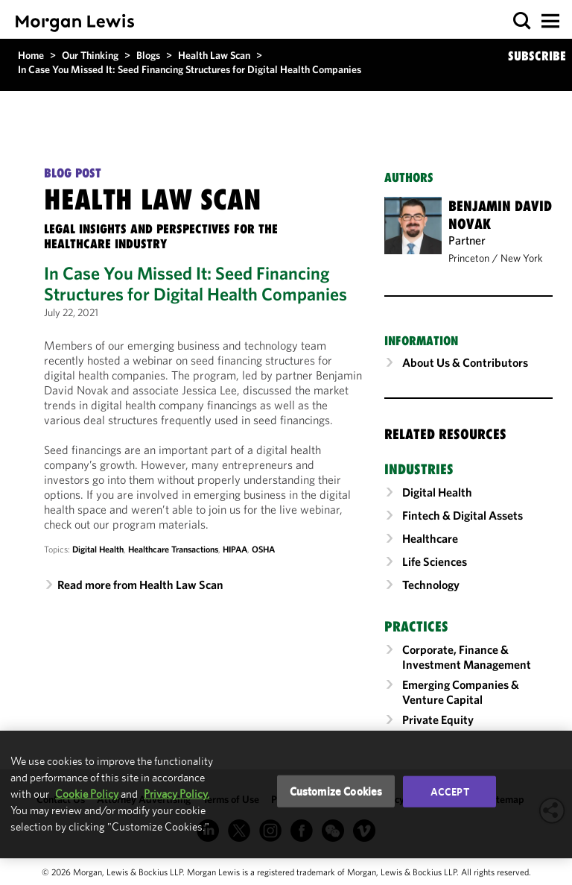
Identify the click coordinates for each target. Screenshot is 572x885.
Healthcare (430, 538)
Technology (431, 584)
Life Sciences (434, 561)
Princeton (468, 258)
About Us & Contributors (465, 362)
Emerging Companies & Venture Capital (460, 692)
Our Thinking (90, 55)
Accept (449, 791)
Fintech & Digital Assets (462, 515)
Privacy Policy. (176, 794)
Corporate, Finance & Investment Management (466, 657)
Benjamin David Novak (500, 215)
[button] (522, 21)
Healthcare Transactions (173, 549)
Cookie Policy (86, 794)
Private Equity (438, 719)
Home (31, 55)
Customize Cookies (336, 791)
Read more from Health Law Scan (140, 584)
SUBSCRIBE (537, 55)
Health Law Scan (214, 55)
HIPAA (235, 549)
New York (521, 258)
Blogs (148, 55)
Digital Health (98, 549)
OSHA (263, 549)
